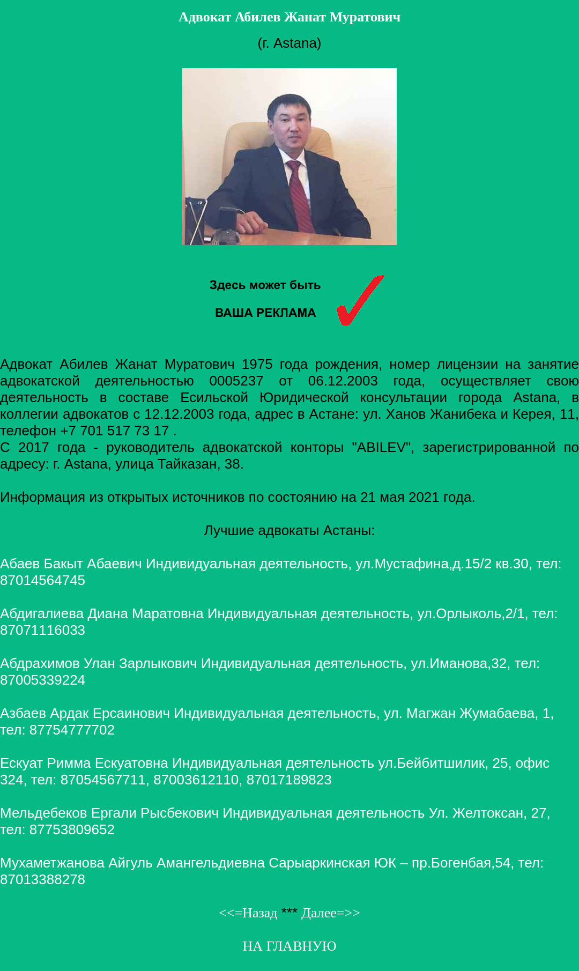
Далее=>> (330, 913)
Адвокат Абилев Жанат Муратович (289, 17)
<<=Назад (248, 913)
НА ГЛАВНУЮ (290, 946)
